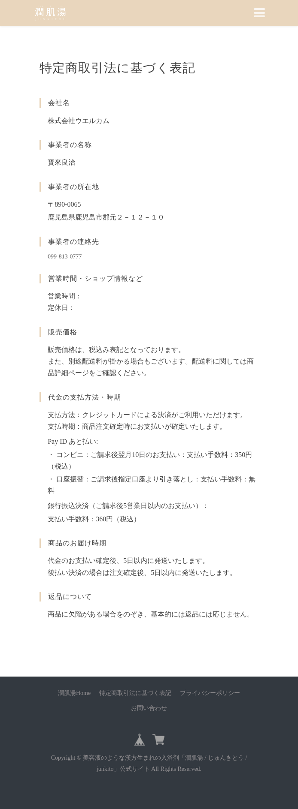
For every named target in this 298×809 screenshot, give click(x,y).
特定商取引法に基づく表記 (135, 693)
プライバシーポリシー (210, 693)
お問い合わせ (149, 708)
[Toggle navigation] (259, 13)
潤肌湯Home (74, 693)
